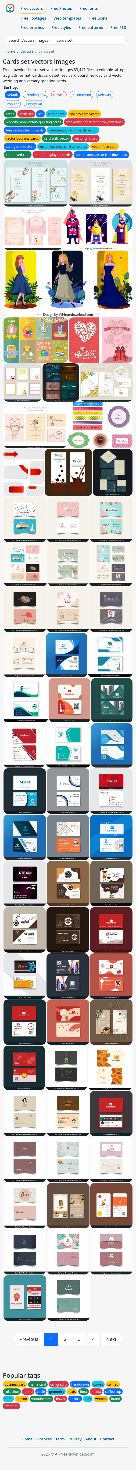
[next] (111, 1339)
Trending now (35, 95)
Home (10, 51)
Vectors (26, 51)
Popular (13, 104)
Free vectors (32, 8)
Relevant (104, 95)
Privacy (75, 1439)
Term (60, 1439)
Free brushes (32, 27)
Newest (59, 95)
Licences (44, 1439)
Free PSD (118, 27)
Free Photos (61, 8)
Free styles (61, 27)
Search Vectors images (28, 40)
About (90, 1439)
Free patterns (91, 27)
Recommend (81, 95)
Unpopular (34, 104)
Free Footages (33, 18)
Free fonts (88, 8)
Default (12, 95)
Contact (107, 1439)
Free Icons (98, 18)
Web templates (67, 18)
